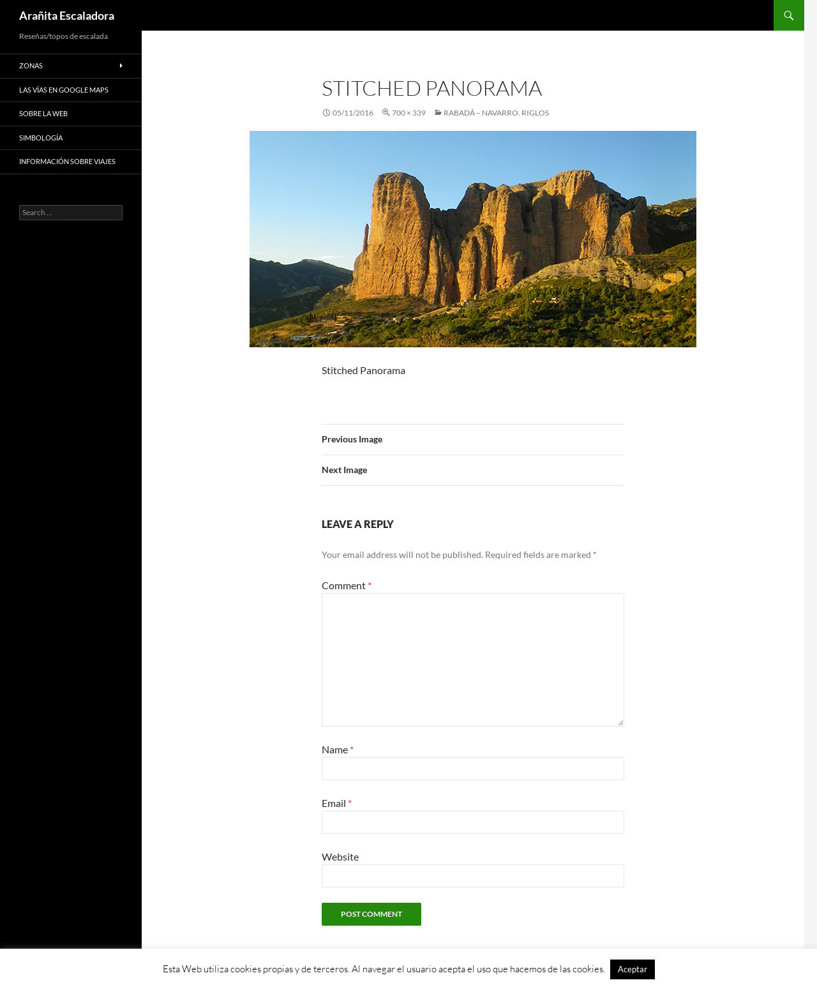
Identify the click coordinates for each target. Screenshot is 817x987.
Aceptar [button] (632, 969)
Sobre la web (43, 113)
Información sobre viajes (67, 161)
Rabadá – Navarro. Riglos (496, 112)
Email (337, 803)
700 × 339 (409, 112)
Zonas (31, 65)
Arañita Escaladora (66, 15)
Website (340, 856)
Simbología (41, 137)
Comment (346, 585)
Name (338, 749)
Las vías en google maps (64, 90)
